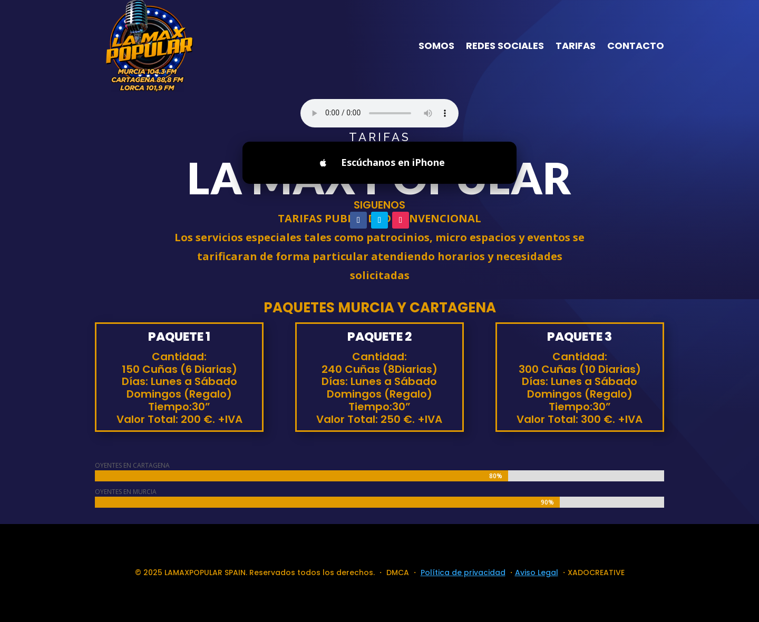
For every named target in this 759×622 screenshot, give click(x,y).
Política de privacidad (463, 572)
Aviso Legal (536, 572)
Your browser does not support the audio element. (379, 113)
